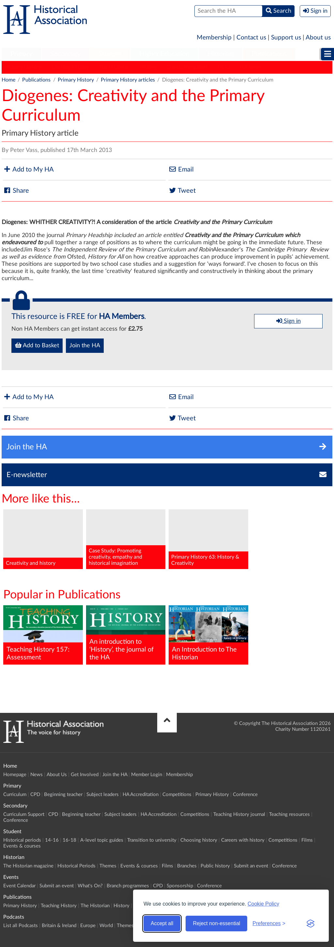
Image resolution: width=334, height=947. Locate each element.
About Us (57, 774)
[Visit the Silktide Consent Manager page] (310, 923)
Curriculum (14, 794)
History (148, 67)
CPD (35, 794)
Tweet (182, 190)
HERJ (224, 67)
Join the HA (84, 346)
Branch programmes (128, 885)
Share (16, 190)
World (106, 925)
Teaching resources (289, 814)
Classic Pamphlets (187, 67)
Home (8, 80)
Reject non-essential (216, 923)
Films (307, 840)
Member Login (146, 774)
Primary (21, 54)
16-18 (69, 840)
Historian (220, 54)
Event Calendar (19, 885)
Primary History (23, 67)
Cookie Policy (263, 904)
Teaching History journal (239, 814)
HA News (250, 67)
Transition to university (151, 840)
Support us (286, 38)
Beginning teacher (63, 794)
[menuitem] (21, 54)
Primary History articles (128, 80)
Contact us (251, 38)
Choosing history (198, 840)
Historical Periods (76, 866)
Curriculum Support (23, 814)
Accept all (162, 923)
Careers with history (243, 840)
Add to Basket (37, 345)
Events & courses (22, 846)
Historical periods (22, 840)
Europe (88, 925)
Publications (269, 54)
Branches (187, 866)
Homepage (14, 774)
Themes (107, 866)
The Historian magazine (28, 866)
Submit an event (251, 866)
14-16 (52, 840)
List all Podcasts (20, 925)
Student (110, 54)
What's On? (90, 885)
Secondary (66, 54)
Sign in (288, 321)
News (36, 774)
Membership (214, 38)
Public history (215, 866)
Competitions (176, 794)
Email (181, 169)
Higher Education (164, 54)
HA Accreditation (141, 794)
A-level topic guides (101, 840)
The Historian (114, 67)
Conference (245, 794)
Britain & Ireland (59, 925)
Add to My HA (28, 169)
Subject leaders (102, 794)
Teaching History (70, 67)
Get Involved (85, 774)
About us (318, 38)
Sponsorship (180, 885)
